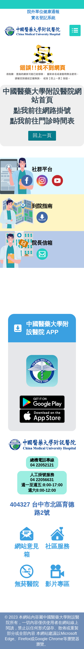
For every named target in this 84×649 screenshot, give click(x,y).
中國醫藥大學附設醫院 (42, 444)
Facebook (26, 180)
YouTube (57, 180)
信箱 (42, 254)
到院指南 (42, 217)
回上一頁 (42, 135)
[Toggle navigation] (75, 30)
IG (42, 180)
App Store (42, 416)
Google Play (42, 402)
